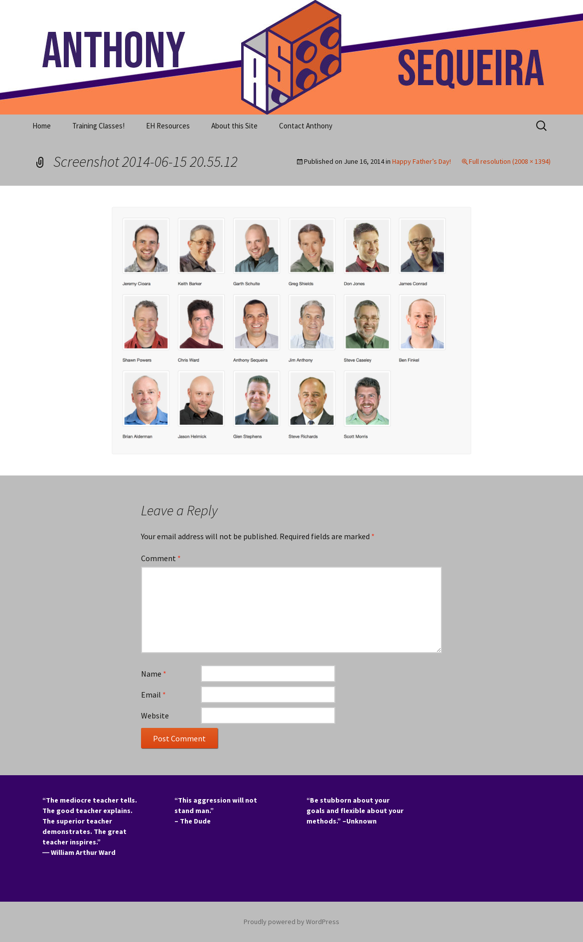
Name (153, 674)
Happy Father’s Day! (421, 161)
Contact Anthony (305, 125)
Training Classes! (98, 125)
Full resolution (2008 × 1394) (510, 161)
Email (153, 695)
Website (155, 715)
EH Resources (168, 125)
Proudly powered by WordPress (291, 921)
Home (41, 125)
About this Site (234, 125)
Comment (161, 558)
